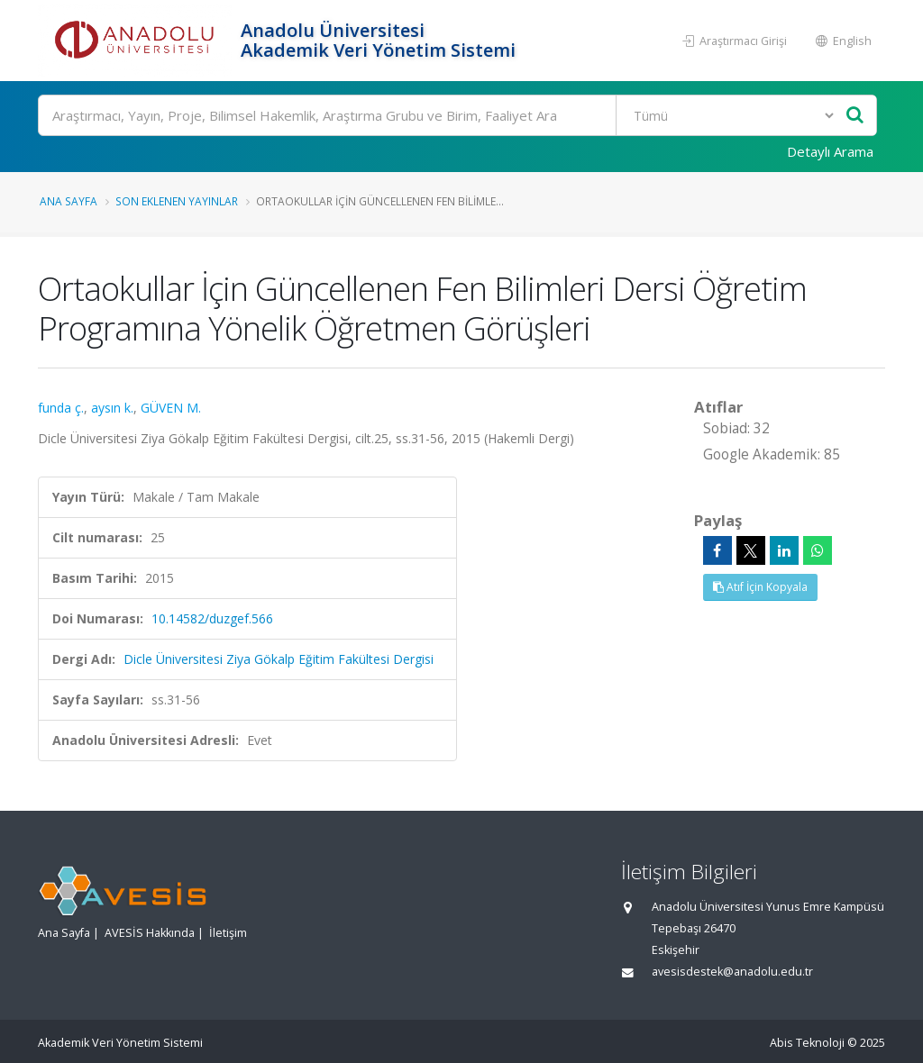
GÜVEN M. (171, 407)
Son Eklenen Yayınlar (176, 201)
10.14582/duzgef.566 (212, 618)
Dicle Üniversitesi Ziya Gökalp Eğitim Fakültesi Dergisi (278, 659)
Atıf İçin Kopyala (760, 587)
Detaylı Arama (830, 151)
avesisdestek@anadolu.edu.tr (732, 971)
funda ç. (61, 407)
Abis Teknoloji (807, 1042)
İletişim (228, 932)
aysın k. (112, 407)
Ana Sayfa (68, 201)
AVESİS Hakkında (150, 932)
